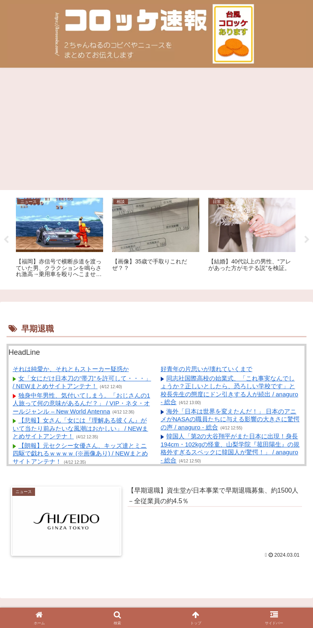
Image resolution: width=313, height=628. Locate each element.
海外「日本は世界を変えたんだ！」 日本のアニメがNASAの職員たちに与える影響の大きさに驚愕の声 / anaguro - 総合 (230, 419)
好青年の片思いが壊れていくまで (206, 368)
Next (307, 240)
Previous (6, 240)
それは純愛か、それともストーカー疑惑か (71, 368)
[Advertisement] (156, 129)
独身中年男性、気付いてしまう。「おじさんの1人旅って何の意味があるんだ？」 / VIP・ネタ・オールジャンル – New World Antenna (81, 403)
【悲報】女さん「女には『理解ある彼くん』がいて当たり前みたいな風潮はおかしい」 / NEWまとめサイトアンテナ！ (80, 428)
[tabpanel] (59, 238)
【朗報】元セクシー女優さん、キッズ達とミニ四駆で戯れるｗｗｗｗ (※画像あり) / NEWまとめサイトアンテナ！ (80, 453)
